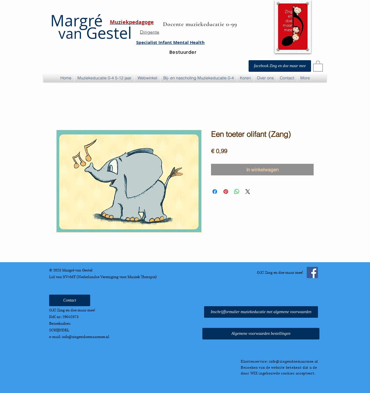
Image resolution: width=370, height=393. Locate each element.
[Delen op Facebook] (214, 191)
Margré (76, 20)
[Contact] (69, 300)
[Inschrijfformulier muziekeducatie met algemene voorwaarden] (261, 312)
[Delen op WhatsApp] (236, 191)
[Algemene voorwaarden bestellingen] (260, 333)
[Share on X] (247, 191)
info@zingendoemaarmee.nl (85, 336)
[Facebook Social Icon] (312, 272)
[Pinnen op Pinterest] (225, 191)
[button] (318, 65)
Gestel (91, 32)
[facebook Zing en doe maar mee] (280, 66)
